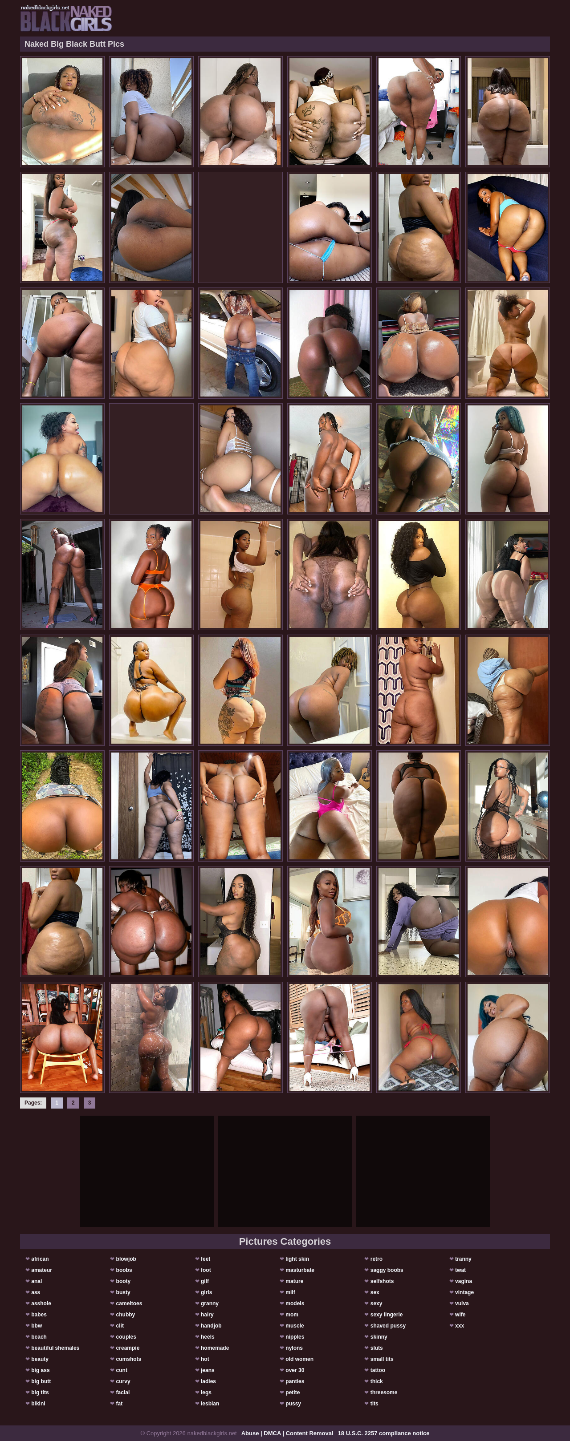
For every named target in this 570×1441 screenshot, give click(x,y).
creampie (128, 1348)
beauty (40, 1359)
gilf (205, 1281)
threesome (384, 1392)
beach (39, 1337)
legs (206, 1392)
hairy (207, 1314)
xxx (459, 1326)
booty (123, 1281)
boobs (124, 1270)
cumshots (129, 1359)
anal (36, 1281)
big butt (41, 1381)
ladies (208, 1381)
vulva (462, 1303)
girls (206, 1292)
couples (126, 1337)
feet (205, 1259)
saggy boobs (386, 1270)
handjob (211, 1326)
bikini (38, 1404)
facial (123, 1392)
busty (123, 1292)
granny (210, 1303)
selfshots (382, 1281)
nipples (294, 1337)
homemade (215, 1348)
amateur (41, 1270)
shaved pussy (388, 1326)
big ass (40, 1370)
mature (294, 1281)
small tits (382, 1359)
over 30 (294, 1370)
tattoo (377, 1370)
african (40, 1259)
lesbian (210, 1404)
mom (291, 1314)
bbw (36, 1326)
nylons (294, 1348)
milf (290, 1292)
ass (35, 1292)
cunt (121, 1370)
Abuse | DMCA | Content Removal (287, 1433)
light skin (297, 1259)
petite (292, 1392)
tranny (463, 1259)
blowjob (126, 1259)
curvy (123, 1381)
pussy (293, 1404)
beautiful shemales (55, 1348)
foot (206, 1270)
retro (376, 1259)
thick (376, 1381)
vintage (464, 1292)
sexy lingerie (386, 1314)
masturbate (299, 1270)
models (294, 1303)
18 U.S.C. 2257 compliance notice (384, 1433)
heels (208, 1337)
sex (374, 1292)
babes (39, 1314)
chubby (125, 1314)
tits (374, 1404)
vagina (463, 1281)
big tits (40, 1392)
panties (294, 1381)
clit (120, 1326)
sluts (376, 1348)
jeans (208, 1370)
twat (460, 1270)
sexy (376, 1303)
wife (460, 1314)
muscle (294, 1326)
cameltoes (129, 1303)
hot (205, 1359)
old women (299, 1359)
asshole (41, 1303)
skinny (378, 1337)
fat (119, 1404)
